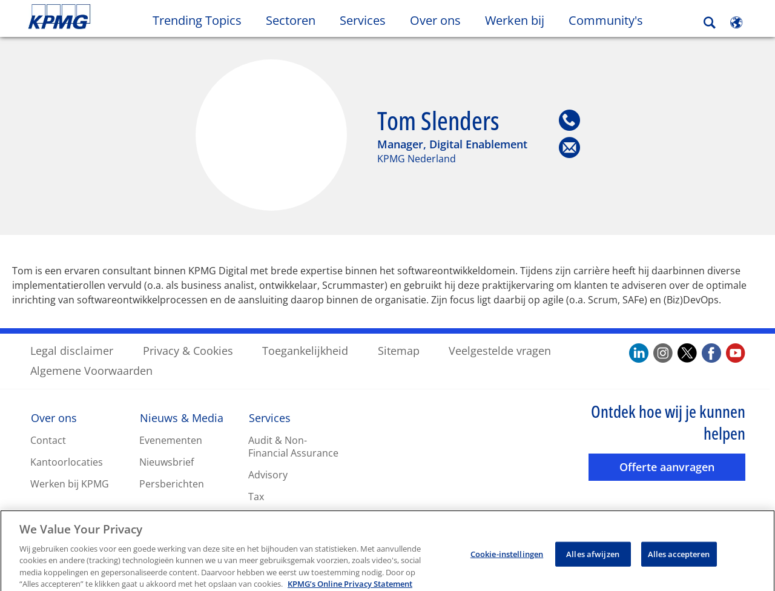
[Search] (710, 23)
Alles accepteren (679, 565)
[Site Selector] (736, 22)
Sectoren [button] (290, 20)
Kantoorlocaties (66, 461)
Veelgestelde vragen (500, 350)
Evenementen (170, 439)
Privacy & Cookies (188, 350)
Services (270, 417)
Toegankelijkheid (305, 350)
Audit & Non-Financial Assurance (293, 446)
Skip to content (94, 17)
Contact (48, 439)
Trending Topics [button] (197, 20)
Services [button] (363, 20)
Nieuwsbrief (166, 461)
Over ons (54, 417)
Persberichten (171, 483)
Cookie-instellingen (506, 565)
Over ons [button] (435, 20)
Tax (256, 496)
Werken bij (520, 20)
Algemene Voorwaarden (91, 370)
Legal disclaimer (71, 350)
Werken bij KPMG (69, 483)
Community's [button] (606, 20)
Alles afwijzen (592, 565)
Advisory (268, 474)
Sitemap (399, 350)
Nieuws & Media (181, 417)
